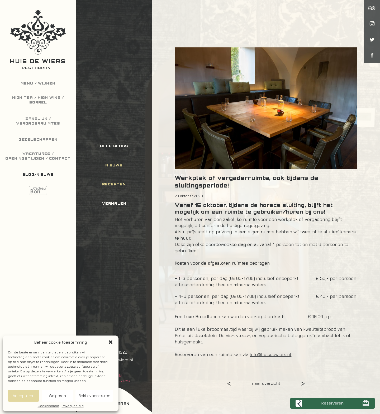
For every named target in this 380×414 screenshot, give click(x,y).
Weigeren (57, 395)
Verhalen (114, 203)
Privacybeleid (73, 405)
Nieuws (114, 165)
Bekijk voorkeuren (94, 395)
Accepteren (24, 395)
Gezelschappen (38, 139)
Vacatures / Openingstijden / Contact (38, 156)
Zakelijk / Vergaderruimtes (38, 121)
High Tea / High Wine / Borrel (38, 100)
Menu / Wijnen (38, 83)
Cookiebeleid (48, 405)
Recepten (114, 184)
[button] (110, 342)
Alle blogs (114, 146)
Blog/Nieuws (38, 174)
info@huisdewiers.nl (270, 354)
